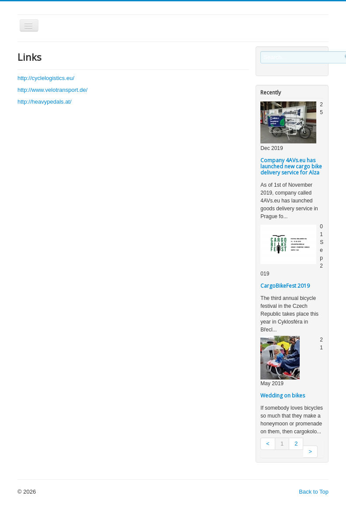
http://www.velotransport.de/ (52, 90)
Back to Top (314, 491)
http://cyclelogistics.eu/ (45, 78)
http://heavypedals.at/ (44, 101)
